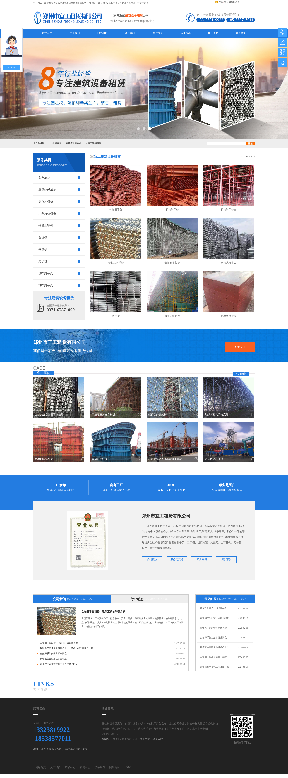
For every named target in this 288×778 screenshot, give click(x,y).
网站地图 (114, 767)
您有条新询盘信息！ (227, 2)
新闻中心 (85, 767)
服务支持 (213, 33)
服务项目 (102, 33)
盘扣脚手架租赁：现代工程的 (214, 618)
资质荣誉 (158, 33)
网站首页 (47, 33)
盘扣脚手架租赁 (78, 3)
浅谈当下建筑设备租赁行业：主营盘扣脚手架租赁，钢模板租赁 (67, 648)
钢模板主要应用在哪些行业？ (54, 658)
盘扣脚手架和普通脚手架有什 (214, 657)
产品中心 (70, 767)
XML (129, 767)
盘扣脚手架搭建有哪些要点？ (54, 653)
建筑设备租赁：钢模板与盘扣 (214, 608)
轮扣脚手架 (56, 143)
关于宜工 (240, 347)
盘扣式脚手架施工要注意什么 (214, 667)
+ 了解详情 (241, 373)
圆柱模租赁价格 (73, 143)
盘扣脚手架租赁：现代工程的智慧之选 (103, 611)
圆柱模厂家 (103, 3)
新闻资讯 (185, 33)
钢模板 (92, 3)
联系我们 (241, 33)
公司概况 (152, 559)
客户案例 (130, 33)
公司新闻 (72, 599)
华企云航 (157, 739)
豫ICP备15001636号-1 (124, 739)
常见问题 (225, 599)
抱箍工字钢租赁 (93, 143)
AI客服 (11, 67)
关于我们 (75, 33)
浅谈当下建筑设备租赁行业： (214, 628)
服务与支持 (176, 559)
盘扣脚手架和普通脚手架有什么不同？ (59, 664)
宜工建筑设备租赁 (107, 156)
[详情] (102, 626)
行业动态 (149, 599)
